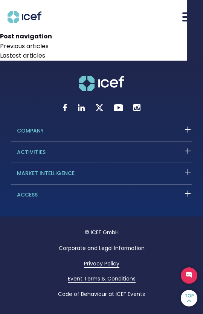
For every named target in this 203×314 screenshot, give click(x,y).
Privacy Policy (101, 263)
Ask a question (189, 275)
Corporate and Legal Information (102, 248)
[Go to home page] (24, 21)
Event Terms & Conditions (102, 278)
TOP (189, 296)
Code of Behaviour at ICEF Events (101, 294)
